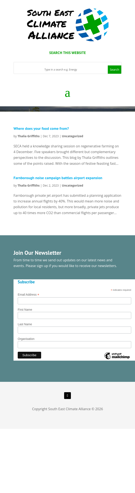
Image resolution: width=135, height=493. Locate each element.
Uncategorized (72, 136)
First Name (25, 309)
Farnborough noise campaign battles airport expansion (58, 177)
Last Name (25, 324)
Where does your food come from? (41, 128)
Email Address (28, 295)
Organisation (26, 339)
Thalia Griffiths (29, 136)
